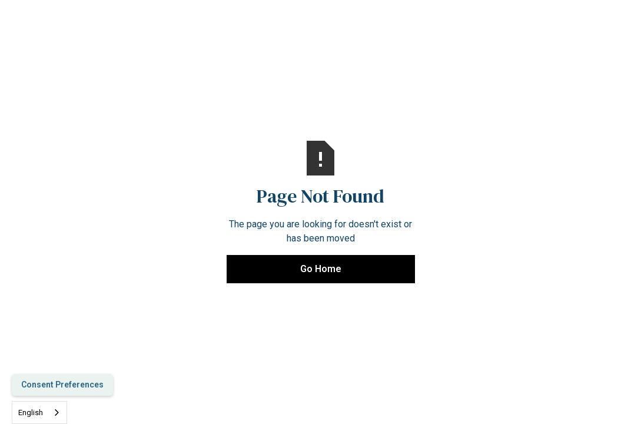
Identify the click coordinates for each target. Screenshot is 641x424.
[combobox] (39, 412)
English (30, 412)
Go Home (320, 268)
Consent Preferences (62, 384)
